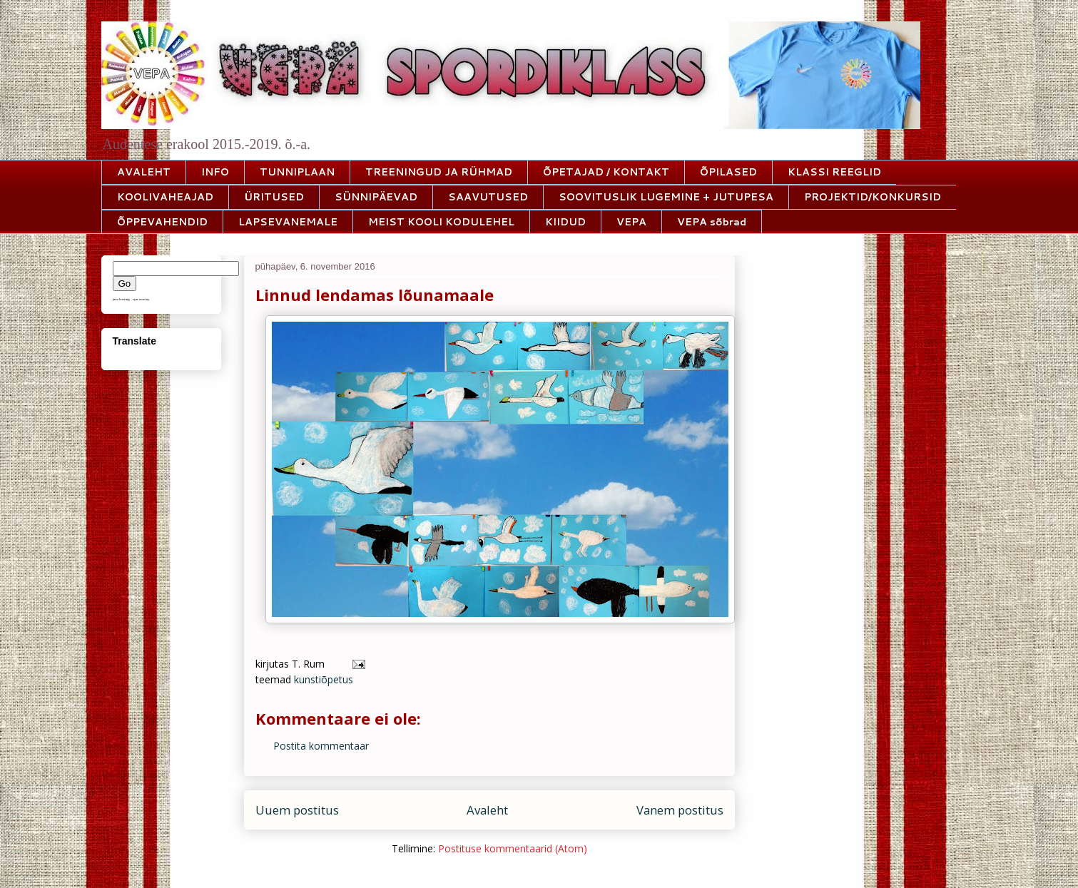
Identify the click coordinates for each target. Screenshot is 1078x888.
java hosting (121, 299)
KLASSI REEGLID (834, 172)
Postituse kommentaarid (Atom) (512, 848)
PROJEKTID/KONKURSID (872, 197)
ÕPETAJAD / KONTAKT (606, 172)
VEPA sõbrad (711, 222)
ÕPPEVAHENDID (162, 222)
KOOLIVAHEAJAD (165, 197)
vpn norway (141, 299)
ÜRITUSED (274, 197)
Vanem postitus (679, 810)
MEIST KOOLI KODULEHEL (441, 222)
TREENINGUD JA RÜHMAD (438, 172)
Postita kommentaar (321, 745)
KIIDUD (565, 222)
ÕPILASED (728, 172)
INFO (215, 172)
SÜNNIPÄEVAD (376, 197)
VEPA (631, 222)
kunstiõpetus (323, 679)
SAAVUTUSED (488, 197)
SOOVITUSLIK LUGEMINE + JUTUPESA (666, 197)
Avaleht (487, 810)
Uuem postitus (297, 810)
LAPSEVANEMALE (287, 222)
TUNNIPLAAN (297, 172)
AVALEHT (144, 172)
